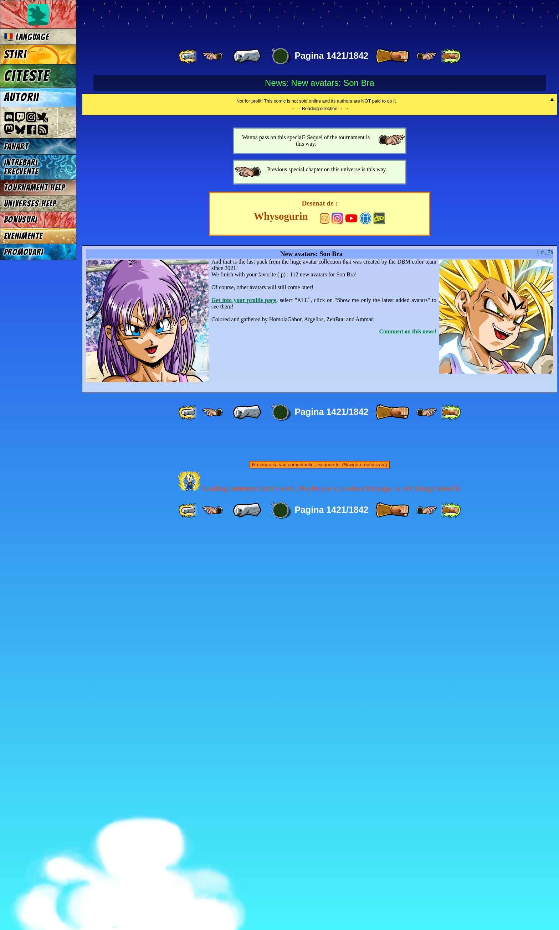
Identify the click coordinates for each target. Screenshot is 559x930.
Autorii (21, 97)
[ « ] (247, 56)
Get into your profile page (243, 700)
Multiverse (186, 20)
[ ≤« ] (212, 56)
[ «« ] (188, 56)
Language (26, 36)
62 (324, 618)
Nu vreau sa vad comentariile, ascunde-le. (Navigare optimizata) (319, 864)
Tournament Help (34, 187)
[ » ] (392, 56)
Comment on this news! (407, 731)
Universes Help (30, 203)
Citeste (27, 76)
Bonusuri (20, 219)
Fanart (16, 146)
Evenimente (23, 236)
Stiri (15, 54)
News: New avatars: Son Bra (319, 83)
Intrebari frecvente (21, 167)
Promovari (23, 252)
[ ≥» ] (426, 56)
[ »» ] (450, 56)
